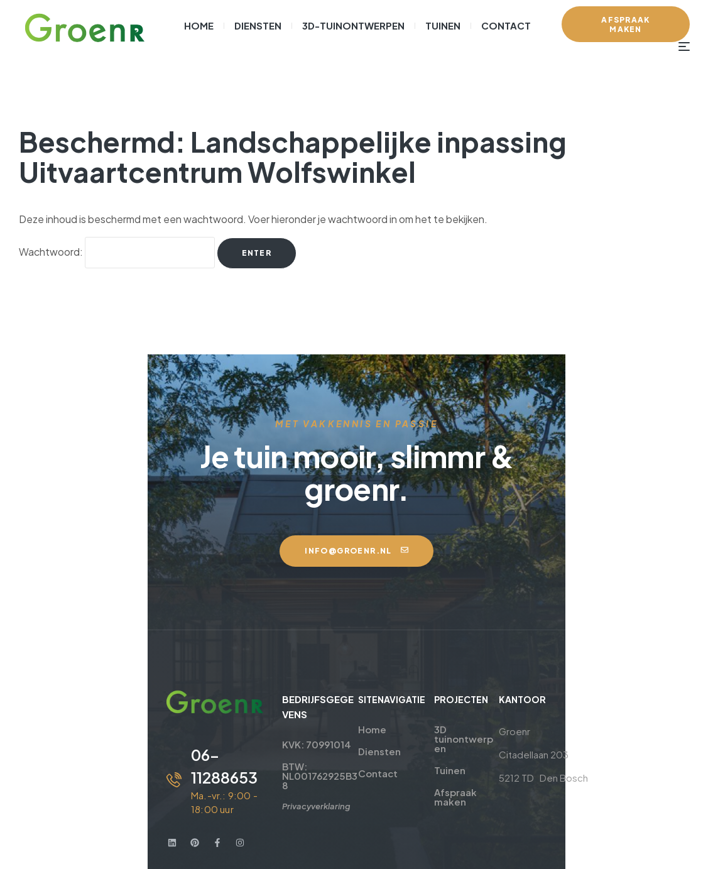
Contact (353, 740)
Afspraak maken (440, 754)
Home (347, 696)
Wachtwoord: (117, 251)
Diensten (354, 718)
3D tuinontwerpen (454, 700)
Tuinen (434, 727)
